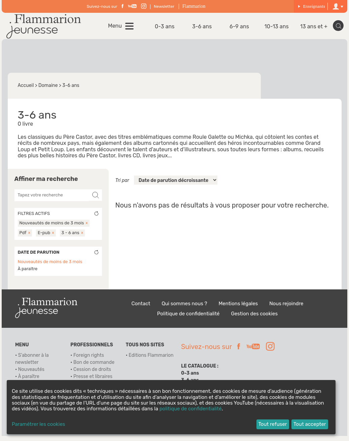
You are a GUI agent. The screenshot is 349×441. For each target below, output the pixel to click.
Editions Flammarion (151, 360)
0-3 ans (168, 29)
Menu (119, 28)
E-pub (44, 237)
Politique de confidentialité (188, 318)
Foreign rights (88, 360)
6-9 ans (240, 29)
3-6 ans (204, 29)
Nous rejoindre (286, 308)
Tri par (122, 185)
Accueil (26, 90)
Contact (141, 308)
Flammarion (193, 6)
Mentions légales (238, 308)
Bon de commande (93, 367)
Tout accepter (309, 424)
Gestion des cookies (254, 318)
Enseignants (311, 6)
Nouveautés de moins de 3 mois (52, 227)
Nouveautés (31, 374)
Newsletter (164, 6)
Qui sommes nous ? (184, 308)
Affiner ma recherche (46, 184)
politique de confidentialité (191, 409)
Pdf (23, 237)
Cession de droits (92, 374)
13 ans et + (312, 29)
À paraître (28, 273)
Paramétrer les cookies (38, 424)
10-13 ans (276, 29)
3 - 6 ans (70, 237)
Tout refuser (272, 424)
